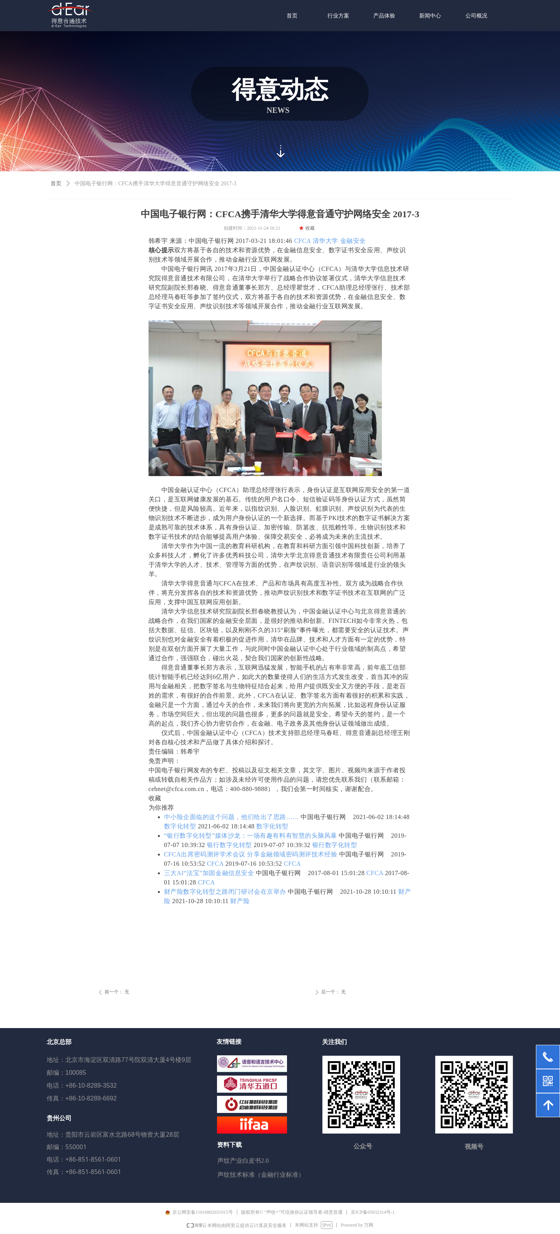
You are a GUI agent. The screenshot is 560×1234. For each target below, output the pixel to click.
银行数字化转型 (229, 845)
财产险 (240, 901)
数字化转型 (180, 826)
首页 (56, 183)
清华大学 (325, 240)
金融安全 (353, 240)
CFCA (302, 240)
